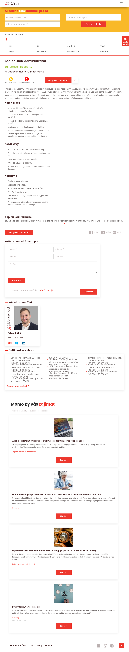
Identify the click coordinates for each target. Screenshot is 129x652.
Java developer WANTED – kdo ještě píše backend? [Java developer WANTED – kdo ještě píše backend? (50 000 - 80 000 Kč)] (25, 360)
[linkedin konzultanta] (25, 343)
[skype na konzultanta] (18, 343)
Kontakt (49, 645)
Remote (104, 51)
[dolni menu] (121, 645)
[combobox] (32, 17)
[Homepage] (12, 3)
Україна (103, 46)
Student (71, 46)
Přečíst (63, 460)
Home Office (73, 51)
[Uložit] (117, 232)
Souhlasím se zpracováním (32, 290)
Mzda (7, 34)
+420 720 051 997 (15, 337)
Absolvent (42, 51)
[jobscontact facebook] (98, 646)
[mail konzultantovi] (11, 343)
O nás (32, 645)
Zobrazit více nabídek (18, 386)
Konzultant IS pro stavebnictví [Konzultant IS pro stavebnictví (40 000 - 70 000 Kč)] (102, 373)
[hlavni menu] (121, 3)
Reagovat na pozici (58, 80)
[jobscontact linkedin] (112, 646)
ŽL (38, 46)
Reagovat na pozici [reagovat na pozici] (19, 232)
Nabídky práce (18, 645)
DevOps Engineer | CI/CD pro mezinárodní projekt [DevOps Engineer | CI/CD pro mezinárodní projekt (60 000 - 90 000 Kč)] (63, 376)
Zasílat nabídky (126, 41)
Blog (39, 645)
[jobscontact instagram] (105, 646)
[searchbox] (30, 17)
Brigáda (12, 51)
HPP (11, 46)
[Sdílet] (94, 232)
